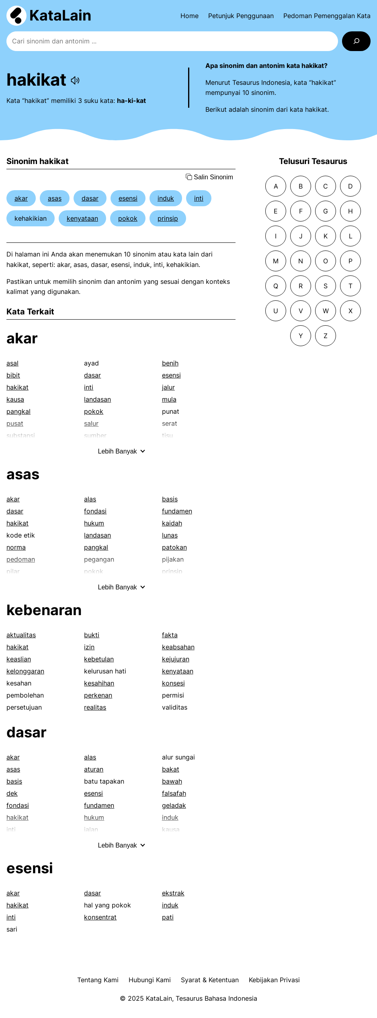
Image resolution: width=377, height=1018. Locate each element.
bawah (172, 781)
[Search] (356, 41)
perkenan (98, 695)
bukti (91, 635)
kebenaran (44, 610)
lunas (170, 535)
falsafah (174, 793)
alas (90, 499)
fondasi (95, 511)
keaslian (18, 659)
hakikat (17, 387)
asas (54, 198)
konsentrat (100, 917)
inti (198, 198)
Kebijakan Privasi (274, 980)
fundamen (177, 511)
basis (170, 499)
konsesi (173, 683)
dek (12, 793)
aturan (93, 769)
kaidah (172, 523)
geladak (174, 805)
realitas (95, 707)
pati (168, 917)
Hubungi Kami (150, 980)
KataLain (60, 15)
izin (89, 647)
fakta (170, 635)
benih (170, 363)
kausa (15, 399)
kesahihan (99, 683)
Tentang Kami (98, 980)
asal (12, 363)
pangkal (18, 411)
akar (21, 198)
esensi (128, 198)
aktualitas (21, 635)
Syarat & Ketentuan (210, 980)
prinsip (168, 218)
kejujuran (175, 659)
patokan (174, 547)
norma (16, 547)
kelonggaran (25, 671)
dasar (90, 198)
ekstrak (173, 893)
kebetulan (99, 659)
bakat (170, 769)
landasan (97, 399)
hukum (94, 523)
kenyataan (82, 218)
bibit (13, 375)
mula (169, 399)
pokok (127, 218)
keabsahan (178, 647)
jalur (168, 387)
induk (166, 198)
